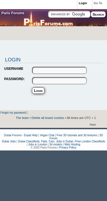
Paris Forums (12, 13)
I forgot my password (13, 112)
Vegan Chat (47, 135)
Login (83, 3)
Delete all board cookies (47, 117)
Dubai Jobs (9, 141)
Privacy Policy (67, 147)
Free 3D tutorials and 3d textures (77, 135)
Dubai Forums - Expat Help (21, 135)
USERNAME (13, 69)
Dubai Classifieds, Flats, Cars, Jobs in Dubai (45, 141)
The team (22, 117)
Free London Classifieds (90, 141)
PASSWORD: (14, 79)
